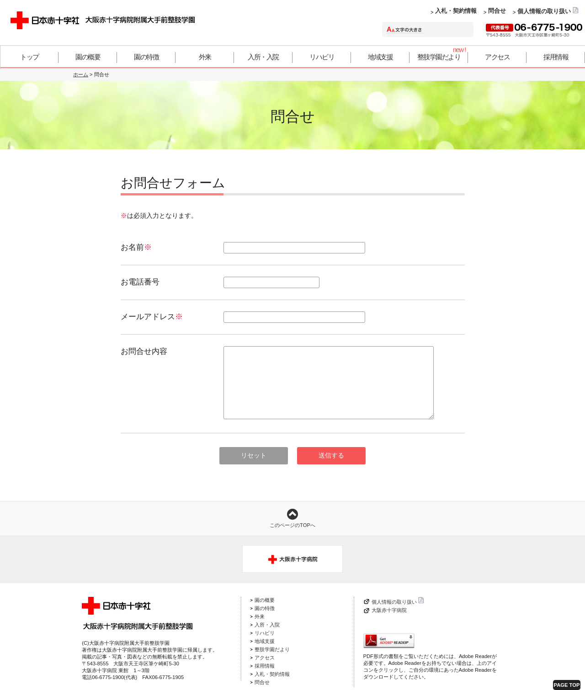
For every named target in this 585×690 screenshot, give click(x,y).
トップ (29, 57)
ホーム (80, 74)
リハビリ (321, 57)
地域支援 (380, 57)
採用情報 (555, 57)
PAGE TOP (567, 685)
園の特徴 (146, 57)
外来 (205, 57)
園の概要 (87, 57)
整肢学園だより (439, 57)
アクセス (497, 57)
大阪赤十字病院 (389, 610)
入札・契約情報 (456, 10)
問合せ (497, 10)
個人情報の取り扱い (548, 11)
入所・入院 (263, 57)
